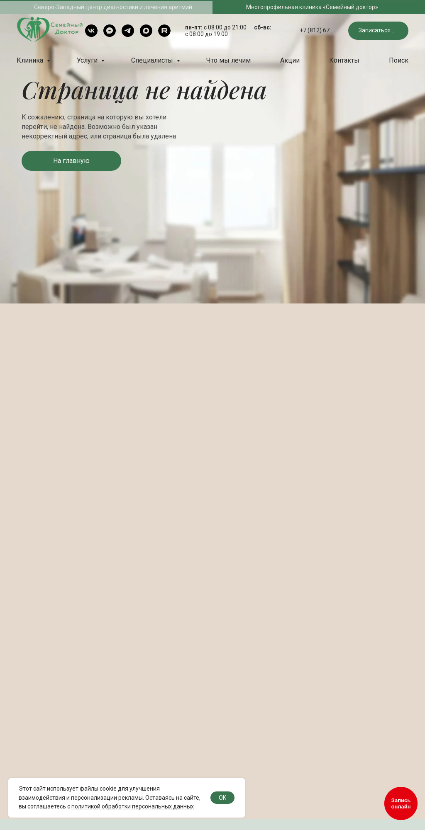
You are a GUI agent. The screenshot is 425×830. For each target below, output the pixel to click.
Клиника (31, 60)
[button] (378, 31)
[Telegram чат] (109, 30)
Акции (290, 60)
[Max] (146, 30)
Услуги (88, 60)
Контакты (344, 60)
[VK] (91, 30)
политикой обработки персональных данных (132, 806)
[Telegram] (128, 30)
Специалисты (153, 60)
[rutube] (164, 30)
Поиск (398, 60)
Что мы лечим (228, 60)
